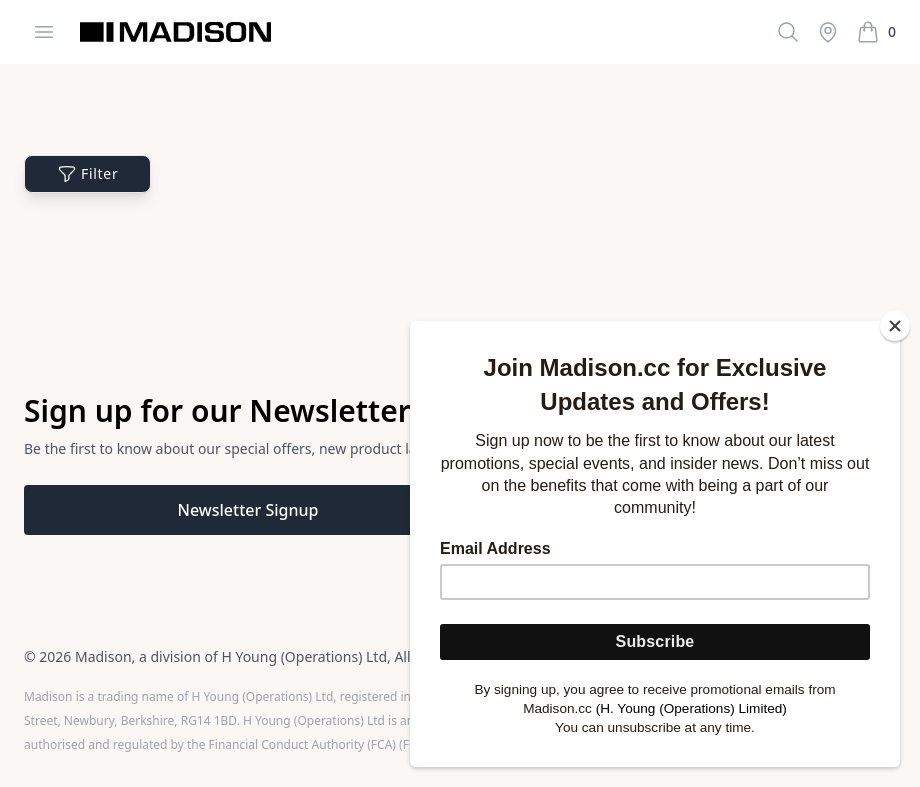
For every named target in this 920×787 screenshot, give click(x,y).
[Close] (895, 326)
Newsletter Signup (248, 510)
